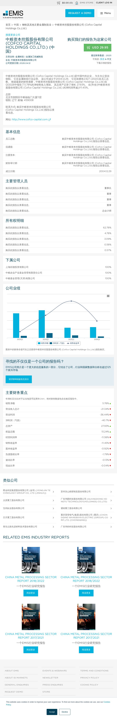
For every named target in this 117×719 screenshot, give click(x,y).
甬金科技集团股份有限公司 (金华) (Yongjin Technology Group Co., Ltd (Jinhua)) (26, 491)
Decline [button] (65, 712)
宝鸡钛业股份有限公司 (13, 508)
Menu (105, 13)
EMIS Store (84, 3)
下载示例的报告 (103, 63)
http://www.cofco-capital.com (31, 119)
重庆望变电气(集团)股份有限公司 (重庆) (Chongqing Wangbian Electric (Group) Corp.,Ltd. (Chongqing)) (84, 517)
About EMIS (12, 671)
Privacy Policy (89, 678)
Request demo (14, 692)
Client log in (104, 3)
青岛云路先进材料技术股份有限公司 (20, 527)
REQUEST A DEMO (79, 13)
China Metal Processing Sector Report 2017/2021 (31, 636)
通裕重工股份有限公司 (71, 508)
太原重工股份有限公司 (13, 500)
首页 (8, 25)
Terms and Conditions (94, 671)
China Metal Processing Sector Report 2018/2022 (31, 579)
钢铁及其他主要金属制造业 (36, 25)
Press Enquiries (53, 685)
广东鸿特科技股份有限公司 (73, 527)
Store (46, 692)
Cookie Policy (89, 685)
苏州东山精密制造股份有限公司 (76, 492)
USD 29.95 (97, 47)
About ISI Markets (16, 678)
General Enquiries (17, 685)
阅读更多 (31, 593)
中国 (16, 25)
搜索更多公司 (13, 35)
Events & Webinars (55, 671)
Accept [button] (52, 712)
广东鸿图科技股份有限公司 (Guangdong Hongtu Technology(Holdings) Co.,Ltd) (84, 500)
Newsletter (50, 678)
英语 (102, 59)
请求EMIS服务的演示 (19, 379)
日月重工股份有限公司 (13, 517)
